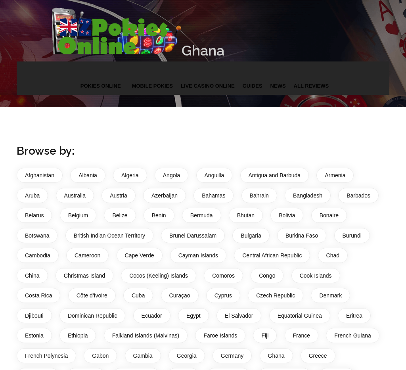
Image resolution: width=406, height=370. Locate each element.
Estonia (34, 335)
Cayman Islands (198, 255)
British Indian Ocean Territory (109, 235)
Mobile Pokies (152, 79)
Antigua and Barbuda (275, 175)
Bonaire (329, 215)
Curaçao (179, 295)
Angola (171, 175)
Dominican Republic (92, 315)
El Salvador (239, 315)
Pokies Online (100, 79)
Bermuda (201, 215)
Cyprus (223, 295)
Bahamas (213, 195)
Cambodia (37, 255)
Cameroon (87, 255)
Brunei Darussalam (192, 235)
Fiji (264, 335)
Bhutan (246, 215)
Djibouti (34, 315)
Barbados (358, 195)
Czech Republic (275, 295)
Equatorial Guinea (300, 315)
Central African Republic (272, 255)
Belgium (78, 215)
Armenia (335, 175)
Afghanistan (39, 175)
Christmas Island (84, 275)
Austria (118, 195)
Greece (318, 356)
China (32, 275)
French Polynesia (46, 356)
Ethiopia (78, 335)
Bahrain (259, 195)
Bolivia (287, 215)
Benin (159, 215)
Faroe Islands (220, 335)
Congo (267, 275)
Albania (88, 175)
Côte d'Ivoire (92, 295)
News (278, 79)
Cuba (138, 295)
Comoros (223, 275)
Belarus (34, 215)
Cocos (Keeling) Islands (158, 275)
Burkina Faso (301, 235)
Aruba (32, 195)
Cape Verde (139, 255)
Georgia (187, 356)
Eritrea (354, 315)
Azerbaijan (164, 195)
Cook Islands (316, 275)
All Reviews (311, 79)
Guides (252, 79)
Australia (75, 195)
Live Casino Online (208, 79)
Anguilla (214, 175)
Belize (119, 215)
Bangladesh (307, 195)
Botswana (37, 235)
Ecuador (152, 315)
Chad (332, 255)
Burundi (352, 235)
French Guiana (352, 335)
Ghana (276, 356)
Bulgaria (251, 235)
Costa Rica (38, 295)
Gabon (100, 356)
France (301, 335)
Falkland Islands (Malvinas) (146, 335)
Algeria (130, 175)
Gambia (143, 356)
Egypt (193, 315)
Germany (232, 356)
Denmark (330, 295)
